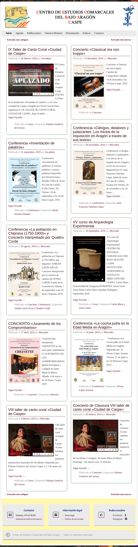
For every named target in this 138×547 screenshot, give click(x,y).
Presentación (72, 33)
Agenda (19, 33)
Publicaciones (34, 33)
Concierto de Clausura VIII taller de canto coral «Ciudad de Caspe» (101, 407)
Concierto (97, 112)
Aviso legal (69, 515)
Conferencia (98, 203)
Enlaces (87, 33)
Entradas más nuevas (122, 39)
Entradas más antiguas (16, 39)
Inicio (9, 33)
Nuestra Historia (53, 33)
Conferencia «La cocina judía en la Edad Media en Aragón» (101, 325)
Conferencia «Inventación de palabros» (31, 145)
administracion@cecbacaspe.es (29, 519)
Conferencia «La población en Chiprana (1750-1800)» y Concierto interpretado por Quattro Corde (36, 235)
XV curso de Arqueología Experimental (93, 224)
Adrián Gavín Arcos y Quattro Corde (32, 308)
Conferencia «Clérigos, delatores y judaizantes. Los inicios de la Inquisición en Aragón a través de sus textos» (101, 134)
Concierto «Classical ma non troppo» (96, 51)
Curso (30, 124)
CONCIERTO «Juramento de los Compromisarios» (34, 326)
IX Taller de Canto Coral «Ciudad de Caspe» (34, 51)
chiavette (54, 394)
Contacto (99, 33)
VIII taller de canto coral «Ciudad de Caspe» (34, 412)
